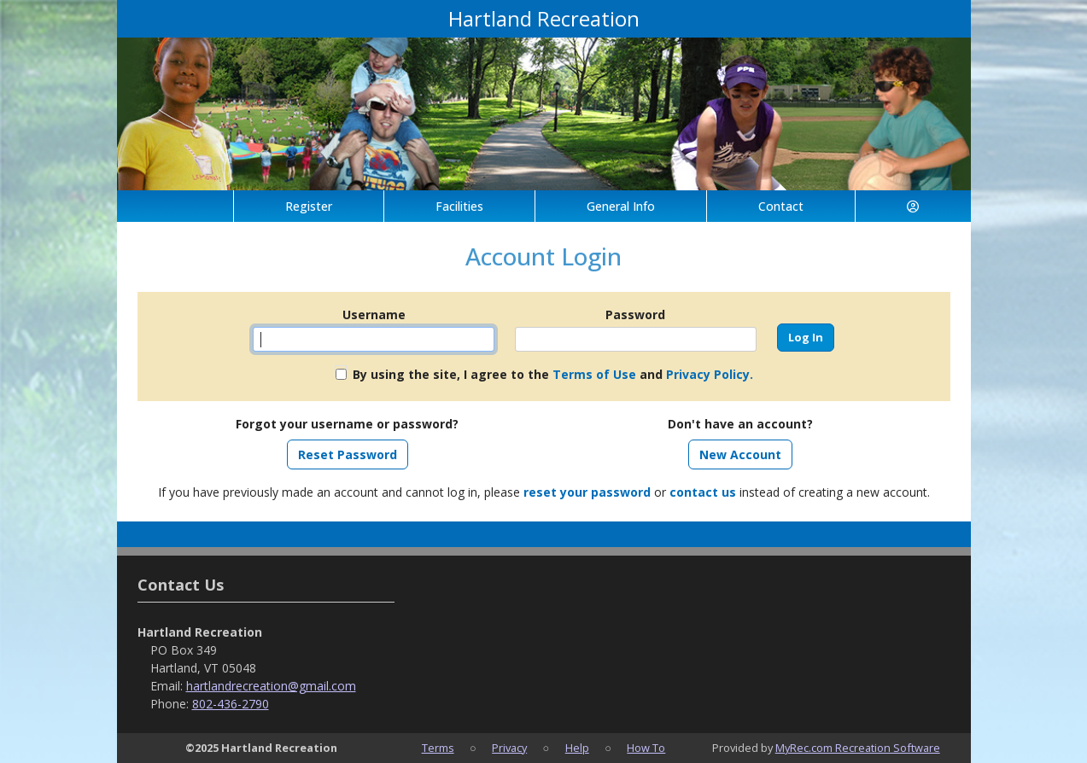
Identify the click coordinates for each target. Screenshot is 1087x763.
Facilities (459, 206)
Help (577, 747)
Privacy (509, 747)
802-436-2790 (230, 704)
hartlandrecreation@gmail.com (271, 686)
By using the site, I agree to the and (553, 374)
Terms (438, 747)
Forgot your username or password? (347, 424)
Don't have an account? (740, 424)
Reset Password (347, 454)
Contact (781, 206)
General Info (621, 206)
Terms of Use (594, 374)
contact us (702, 492)
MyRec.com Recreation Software (857, 747)
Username (374, 314)
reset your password (587, 492)
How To (646, 747)
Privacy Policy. (709, 374)
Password (635, 314)
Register (308, 206)
